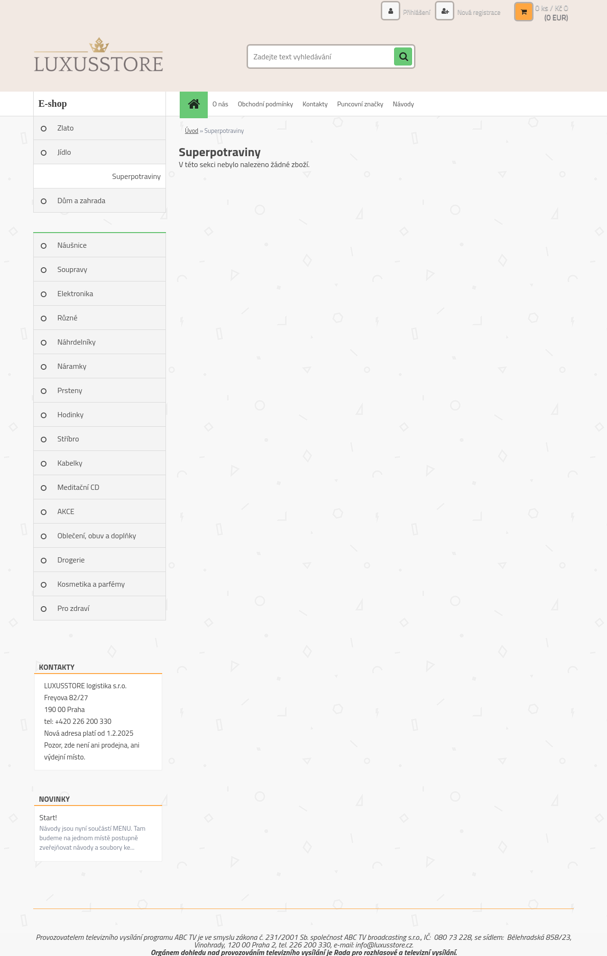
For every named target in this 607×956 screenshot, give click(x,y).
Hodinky (70, 414)
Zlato (65, 127)
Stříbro (68, 438)
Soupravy (72, 269)
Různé (67, 317)
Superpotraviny (136, 176)
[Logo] (98, 56)
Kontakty (315, 104)
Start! (48, 817)
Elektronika (75, 293)
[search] (403, 57)
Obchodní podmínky (265, 104)
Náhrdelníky (76, 341)
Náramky (71, 366)
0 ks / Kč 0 (551, 7)
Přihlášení (417, 12)
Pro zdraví (73, 608)
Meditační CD (78, 487)
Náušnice (72, 245)
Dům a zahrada (81, 200)
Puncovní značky (360, 104)
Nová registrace (478, 12)
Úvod (191, 130)
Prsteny (69, 390)
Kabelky (70, 463)
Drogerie (71, 559)
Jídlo (64, 152)
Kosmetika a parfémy (91, 584)
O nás (220, 104)
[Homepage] (197, 104)
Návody (403, 104)
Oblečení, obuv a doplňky (96, 535)
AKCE (65, 511)
